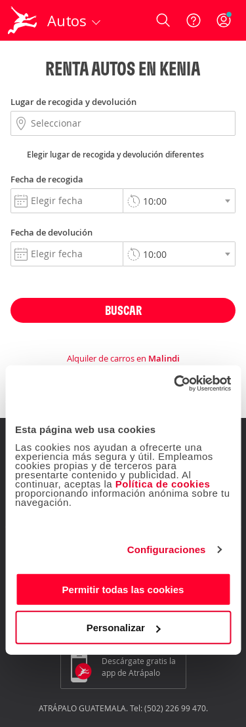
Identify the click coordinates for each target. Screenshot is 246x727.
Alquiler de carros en (123, 358)
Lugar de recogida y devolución (73, 102)
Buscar (123, 310)
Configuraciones (166, 549)
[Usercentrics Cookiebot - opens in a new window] (175, 383)
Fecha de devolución (51, 232)
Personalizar (124, 627)
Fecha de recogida (46, 179)
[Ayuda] (193, 20)
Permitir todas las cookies (123, 588)
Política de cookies (163, 483)
